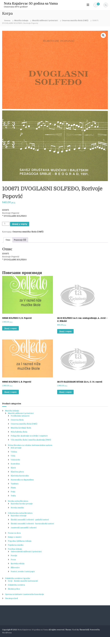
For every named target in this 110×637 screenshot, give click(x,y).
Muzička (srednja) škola (21, 428)
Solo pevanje (16, 448)
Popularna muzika (15, 545)
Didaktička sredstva (16, 585)
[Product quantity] (5, 224)
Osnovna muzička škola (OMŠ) (75, 21)
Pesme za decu (14, 533)
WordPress (7, 633)
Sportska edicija (17, 564)
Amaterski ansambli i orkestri (24, 528)
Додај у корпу (19, 224)
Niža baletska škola (19, 432)
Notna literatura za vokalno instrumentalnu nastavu (30, 445)
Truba (13, 496)
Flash (74, 630)
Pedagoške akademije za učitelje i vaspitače (29, 436)
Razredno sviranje (18, 516)
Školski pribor (14, 589)
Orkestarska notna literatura (20, 513)
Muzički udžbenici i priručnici (45, 21)
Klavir (13, 468)
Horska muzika (17, 508)
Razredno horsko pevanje (22, 504)
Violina (14, 452)
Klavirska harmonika (20, 476)
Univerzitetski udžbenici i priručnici (26, 552)
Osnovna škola (17, 420)
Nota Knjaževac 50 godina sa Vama (31, 3)
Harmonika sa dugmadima (22, 480)
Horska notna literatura (18, 501)
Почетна (7, 21)
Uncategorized (11, 598)
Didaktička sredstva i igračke (17, 578)
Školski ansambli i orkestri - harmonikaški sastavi (32, 524)
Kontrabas (15, 464)
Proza (13, 560)
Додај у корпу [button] (10, 328)
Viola (13, 456)
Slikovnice (15, 568)
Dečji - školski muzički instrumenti (23, 581)
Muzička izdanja (21, 21)
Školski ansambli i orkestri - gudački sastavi (30, 520)
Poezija (14, 556)
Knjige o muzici (14, 537)
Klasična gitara (17, 472)
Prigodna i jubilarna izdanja (19, 541)
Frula (13, 492)
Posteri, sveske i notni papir (23, 572)
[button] (103, 35)
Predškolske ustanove (20, 416)
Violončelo (15, 460)
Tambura (14, 484)
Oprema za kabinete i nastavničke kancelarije (24, 594)
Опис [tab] (8, 240)
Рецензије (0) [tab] (20, 240)
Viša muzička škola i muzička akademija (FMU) (31, 440)
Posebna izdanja (15, 549)
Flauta (13, 488)
